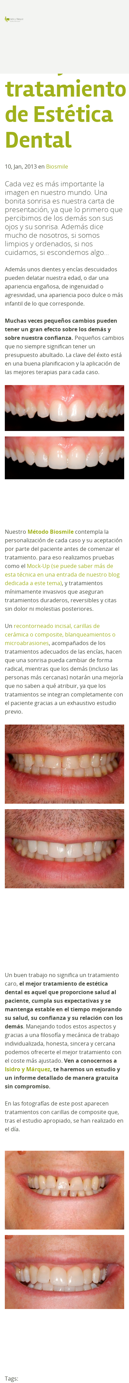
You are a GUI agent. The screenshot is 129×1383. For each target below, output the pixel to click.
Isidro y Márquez (27, 1069)
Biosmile (57, 166)
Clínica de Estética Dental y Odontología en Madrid (14, 19)
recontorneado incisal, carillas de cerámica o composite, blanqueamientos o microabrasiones (60, 634)
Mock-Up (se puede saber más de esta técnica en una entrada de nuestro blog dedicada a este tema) (62, 574)
